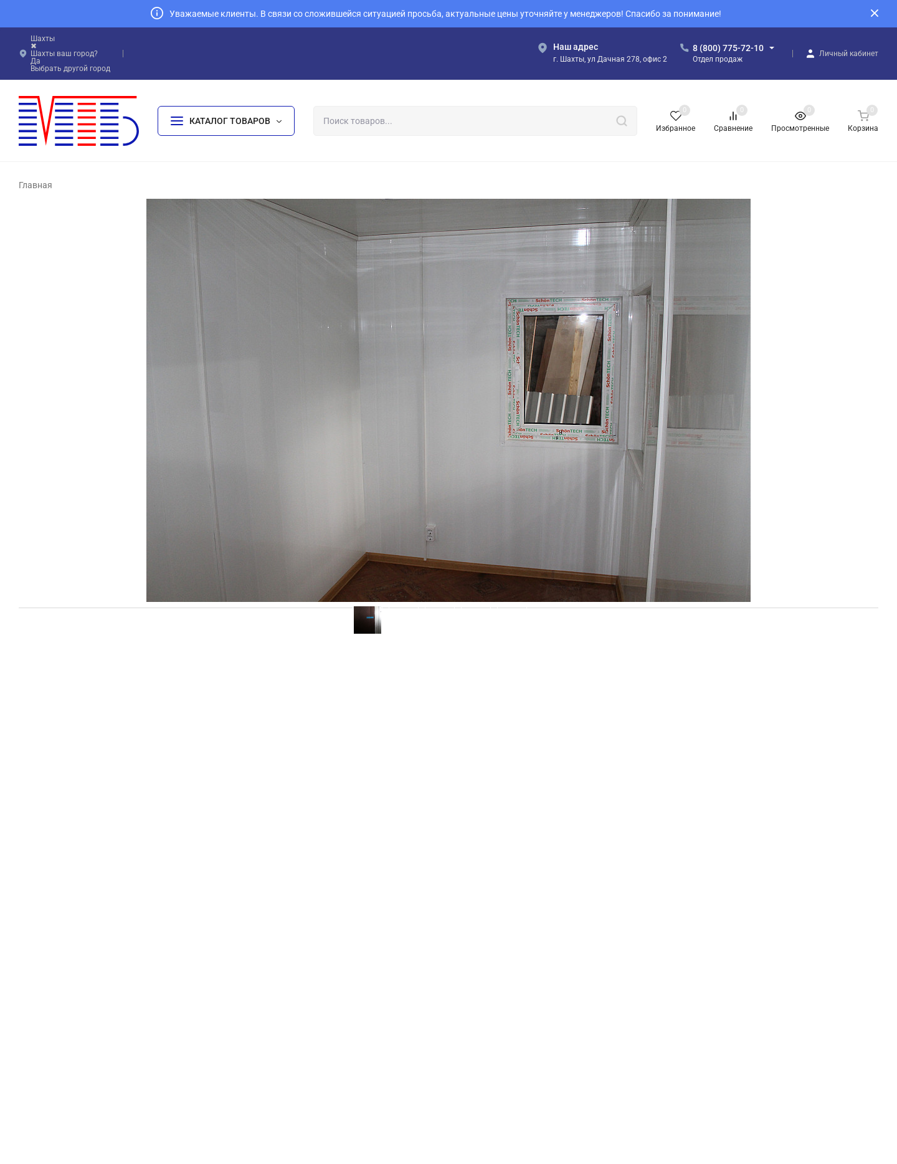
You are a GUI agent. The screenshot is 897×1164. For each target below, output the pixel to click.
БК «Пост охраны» (507, 1019)
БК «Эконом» (283, 959)
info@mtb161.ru (732, 980)
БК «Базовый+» (287, 979)
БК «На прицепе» (505, 939)
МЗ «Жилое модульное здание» (534, 1059)
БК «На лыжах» (287, 1059)
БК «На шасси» (287, 1039)
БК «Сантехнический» (514, 999)
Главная (35, 185)
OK (627, 1111)
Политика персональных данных (77, 1054)
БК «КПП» (491, 1039)
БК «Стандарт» (286, 999)
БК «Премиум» (286, 1019)
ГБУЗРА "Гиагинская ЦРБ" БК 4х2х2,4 (122, 796)
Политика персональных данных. (549, 1111)
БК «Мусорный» (503, 959)
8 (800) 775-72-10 (728, 48)
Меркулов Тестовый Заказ (90, 782)
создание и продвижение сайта (543, 1139)
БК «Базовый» (285, 939)
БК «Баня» (492, 979)
